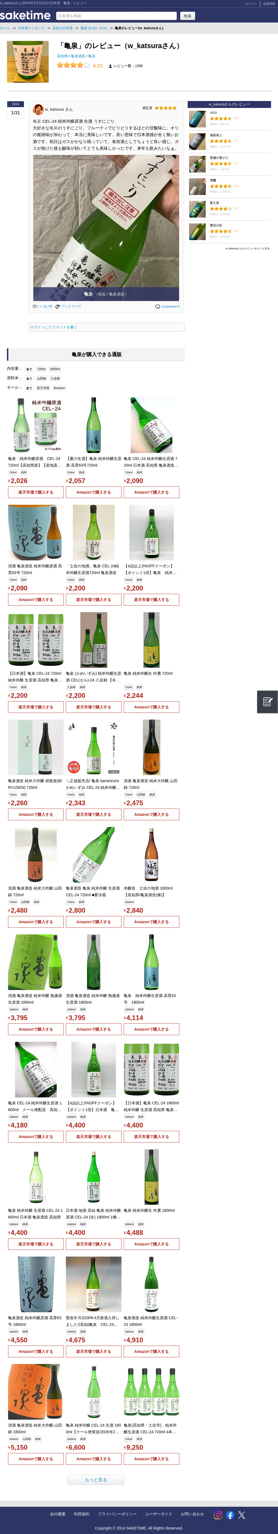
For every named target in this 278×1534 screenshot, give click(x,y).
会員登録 (269, 3)
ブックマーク (68, 306)
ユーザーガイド (158, 1514)
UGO (213, 112)
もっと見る (96, 1479)
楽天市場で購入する (35, 492)
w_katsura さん (59, 109)
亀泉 (91, 56)
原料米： (15, 378)
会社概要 (58, 1514)
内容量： (15, 368)
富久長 (214, 203)
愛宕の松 (216, 225)
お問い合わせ (192, 1514)
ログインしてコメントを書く (53, 327)
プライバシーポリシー (117, 1514)
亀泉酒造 (78, 56)
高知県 (63, 56)
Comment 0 (167, 307)
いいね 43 (42, 306)
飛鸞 (213, 180)
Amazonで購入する (93, 492)
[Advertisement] (229, 291)
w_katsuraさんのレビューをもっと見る (248, 248)
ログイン (251, 3)
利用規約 (82, 1514)
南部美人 (216, 135)
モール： (15, 387)
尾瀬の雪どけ (219, 157)
